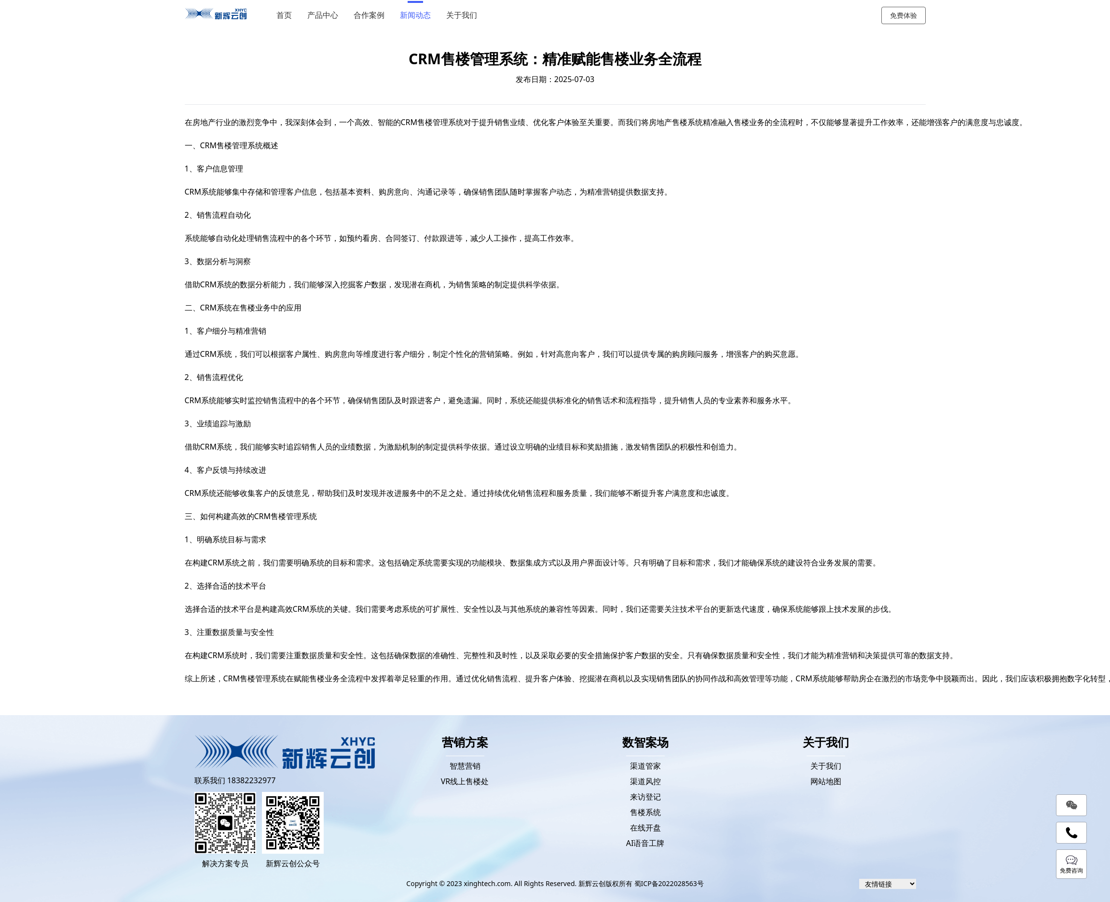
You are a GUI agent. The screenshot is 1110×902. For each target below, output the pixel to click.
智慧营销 (465, 766)
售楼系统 (645, 812)
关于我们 (464, 15)
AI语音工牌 (645, 843)
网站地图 (825, 781)
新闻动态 (418, 15)
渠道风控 (645, 781)
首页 (287, 15)
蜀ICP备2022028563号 (669, 883)
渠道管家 (645, 766)
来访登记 (645, 796)
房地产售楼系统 (676, 122)
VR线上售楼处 (465, 781)
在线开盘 (645, 827)
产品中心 (325, 15)
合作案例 (371, 15)
